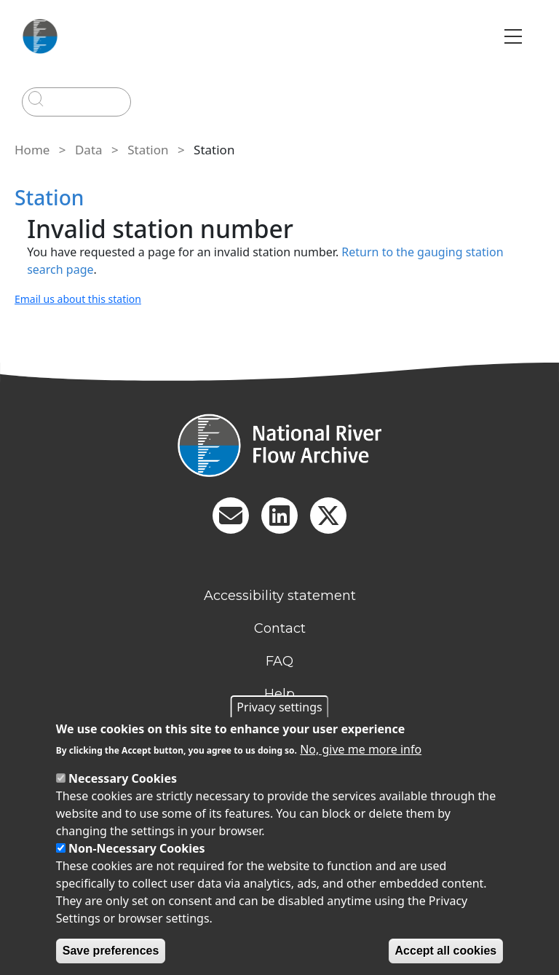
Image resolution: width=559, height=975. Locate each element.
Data (89, 149)
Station (147, 149)
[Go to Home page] (40, 36)
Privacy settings (279, 707)
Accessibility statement (280, 596)
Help (279, 694)
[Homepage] (279, 445)
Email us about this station (78, 299)
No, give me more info (360, 749)
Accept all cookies (446, 950)
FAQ (279, 661)
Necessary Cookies (122, 778)
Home (32, 149)
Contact (280, 628)
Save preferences (111, 950)
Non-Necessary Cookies (136, 848)
